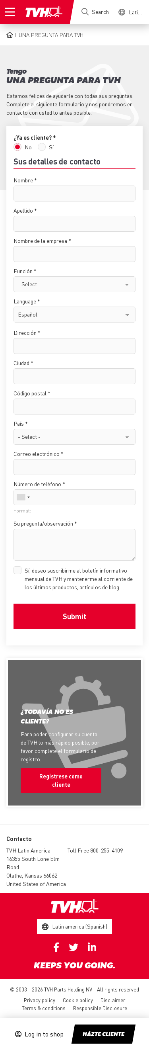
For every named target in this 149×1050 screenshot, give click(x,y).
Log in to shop (44, 1034)
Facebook (56, 947)
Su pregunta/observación (43, 523)
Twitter (73, 947)
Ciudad (21, 362)
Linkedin (92, 947)
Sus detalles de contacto (57, 161)
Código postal (30, 393)
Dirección (25, 332)
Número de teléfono (37, 483)
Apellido (23, 210)
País (19, 423)
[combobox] (23, 497)
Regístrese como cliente (61, 780)
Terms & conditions (44, 1008)
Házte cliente (103, 1034)
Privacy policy (39, 1000)
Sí (51, 147)
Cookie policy (78, 1000)
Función (23, 270)
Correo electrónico (37, 453)
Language (25, 301)
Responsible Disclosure (100, 1008)
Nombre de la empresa (40, 240)
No (28, 147)
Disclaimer (113, 1000)
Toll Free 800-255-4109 (95, 850)
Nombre (23, 180)
